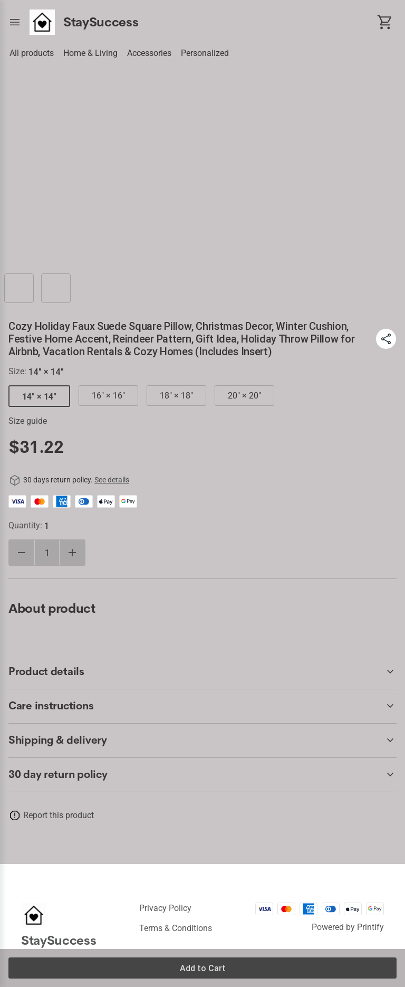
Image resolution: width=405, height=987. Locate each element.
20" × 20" (244, 396)
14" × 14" (39, 396)
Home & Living (90, 53)
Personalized (205, 53)
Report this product (58, 815)
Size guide (27, 421)
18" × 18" (176, 396)
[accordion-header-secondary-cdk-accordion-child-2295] (202, 740)
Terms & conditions (175, 928)
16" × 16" (108, 396)
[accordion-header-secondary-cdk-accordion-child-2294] (202, 706)
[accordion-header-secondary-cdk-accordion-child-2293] (202, 672)
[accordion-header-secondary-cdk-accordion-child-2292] (202, 775)
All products (31, 53)
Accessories (149, 53)
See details (111, 480)
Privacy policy (165, 908)
